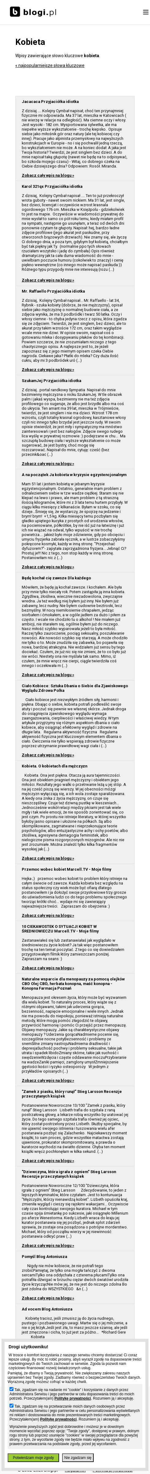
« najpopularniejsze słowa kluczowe (49, 65)
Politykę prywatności (72, 1398)
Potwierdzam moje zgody (33, 1458)
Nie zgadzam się (78, 1458)
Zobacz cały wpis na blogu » (48, 175)
